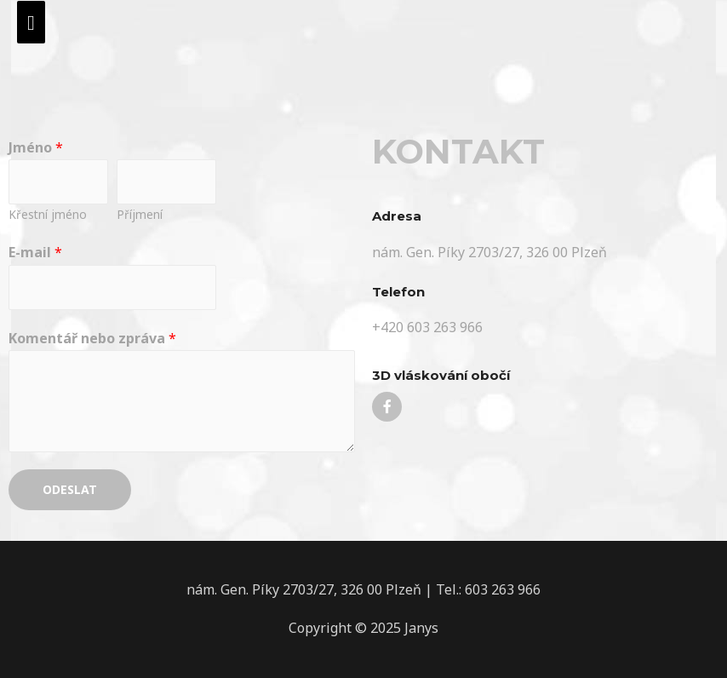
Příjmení (140, 214)
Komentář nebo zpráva (92, 338)
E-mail (35, 252)
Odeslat (70, 489)
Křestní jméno (48, 214)
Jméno (36, 147)
